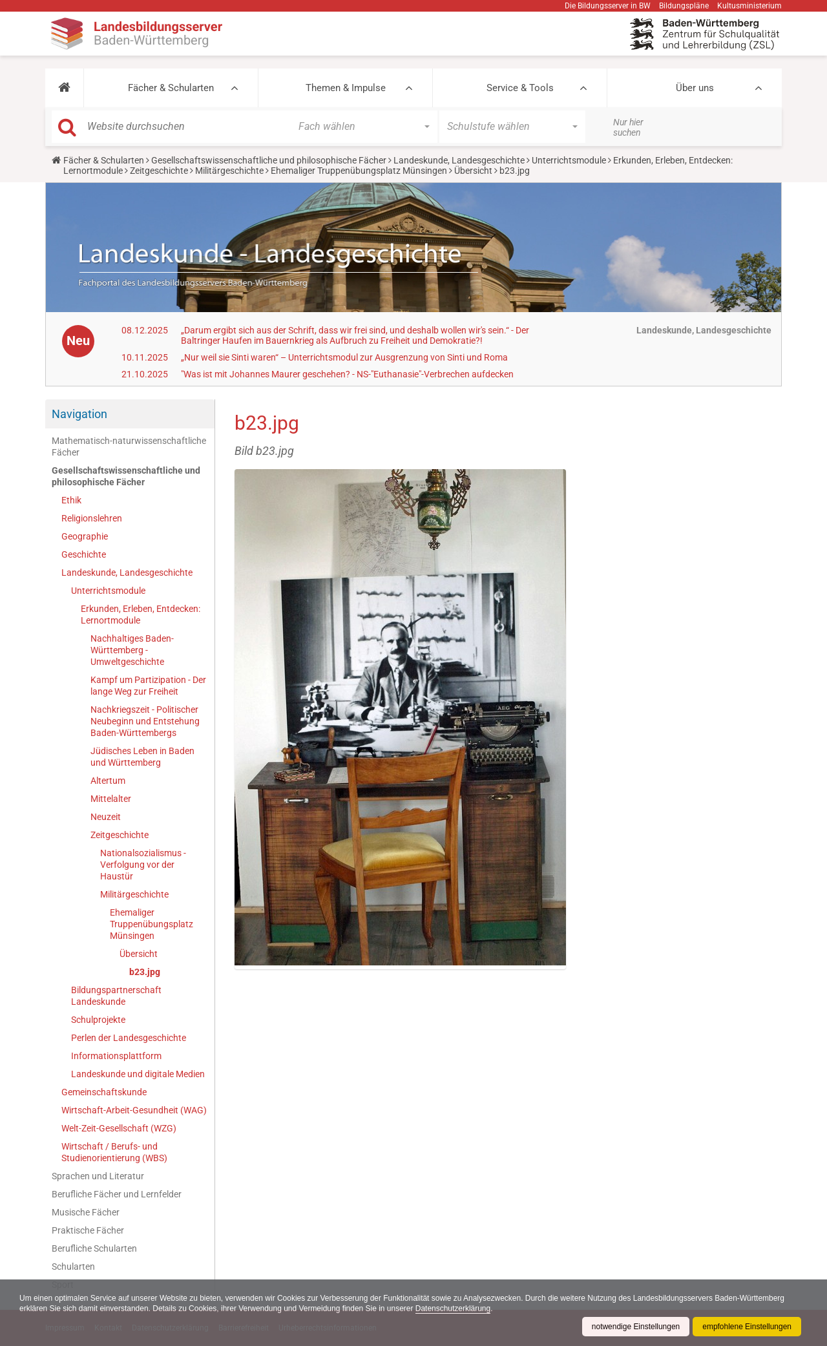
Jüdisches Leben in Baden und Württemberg (142, 757)
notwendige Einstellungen (635, 1326)
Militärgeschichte (229, 170)
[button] (64, 88)
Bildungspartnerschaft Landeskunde (116, 996)
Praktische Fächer (88, 1230)
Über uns (695, 88)
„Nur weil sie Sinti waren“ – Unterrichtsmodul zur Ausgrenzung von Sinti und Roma (344, 357)
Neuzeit (105, 817)
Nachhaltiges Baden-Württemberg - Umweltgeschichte (132, 650)
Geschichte (83, 554)
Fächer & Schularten (171, 88)
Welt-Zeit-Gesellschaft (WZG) (118, 1128)
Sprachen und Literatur (98, 1176)
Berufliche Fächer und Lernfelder (117, 1194)
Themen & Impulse (346, 88)
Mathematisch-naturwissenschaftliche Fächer (129, 446)
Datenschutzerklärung (454, 1308)
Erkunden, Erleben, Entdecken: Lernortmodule (140, 615)
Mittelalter (110, 799)
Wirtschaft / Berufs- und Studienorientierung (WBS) (114, 1152)
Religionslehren (91, 518)
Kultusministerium (749, 5)
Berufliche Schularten (94, 1248)
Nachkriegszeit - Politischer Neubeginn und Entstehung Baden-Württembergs (145, 721)
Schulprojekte (98, 1020)
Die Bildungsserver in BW (608, 5)
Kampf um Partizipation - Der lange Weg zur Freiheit (148, 686)
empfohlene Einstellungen (746, 1326)
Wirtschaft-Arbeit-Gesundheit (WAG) (134, 1110)
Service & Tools (520, 88)
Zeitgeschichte (159, 170)
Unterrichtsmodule (569, 160)
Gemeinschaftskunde (104, 1092)
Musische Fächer (86, 1212)
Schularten (73, 1266)
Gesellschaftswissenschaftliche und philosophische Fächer (268, 160)
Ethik (71, 500)
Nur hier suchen (628, 127)
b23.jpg (144, 972)
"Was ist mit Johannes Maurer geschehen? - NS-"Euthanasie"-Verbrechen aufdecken (347, 374)
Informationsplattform (116, 1056)
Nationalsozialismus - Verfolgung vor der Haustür (143, 864)
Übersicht (473, 170)
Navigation (79, 414)
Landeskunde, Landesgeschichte (459, 160)
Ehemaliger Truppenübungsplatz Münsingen (359, 170)
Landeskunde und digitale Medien (138, 1074)
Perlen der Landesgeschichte (128, 1038)
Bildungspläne (684, 5)
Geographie (84, 536)
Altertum (107, 780)
